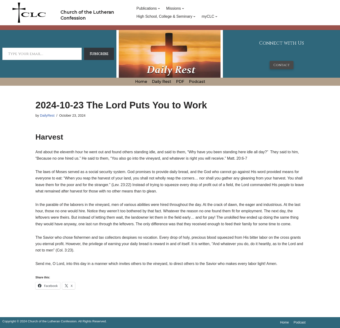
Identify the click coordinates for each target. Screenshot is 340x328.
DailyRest (47, 115)
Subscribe (99, 53)
